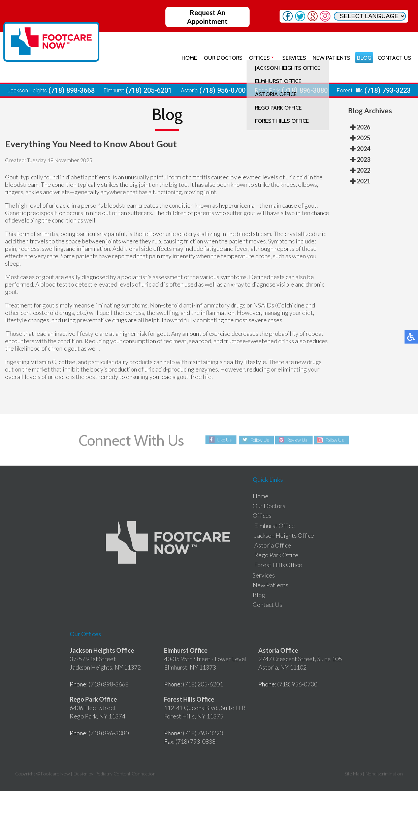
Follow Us (258, 440)
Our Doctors (220, 57)
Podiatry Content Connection (125, 773)
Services (292, 57)
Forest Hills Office (278, 564)
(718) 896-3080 (305, 90)
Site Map (353, 773)
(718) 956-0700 (222, 90)
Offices (257, 57)
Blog (363, 57)
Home (186, 57)
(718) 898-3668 (72, 90)
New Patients (330, 57)
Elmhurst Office (274, 525)
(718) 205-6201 (149, 90)
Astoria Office (272, 545)
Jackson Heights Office (284, 535)
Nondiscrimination (384, 773)
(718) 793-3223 (387, 90)
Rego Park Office (276, 555)
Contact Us (394, 57)
